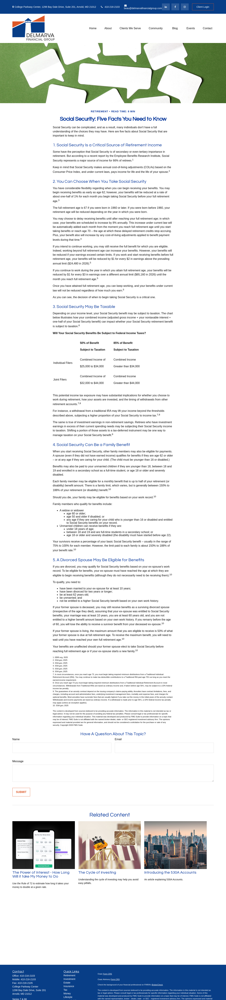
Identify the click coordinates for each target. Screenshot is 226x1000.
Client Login (203, 7)
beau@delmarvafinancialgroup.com (143, 7)
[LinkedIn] (166, 6)
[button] (93, 28)
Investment (69, 979)
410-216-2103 (110, 7)
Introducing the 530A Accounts (170, 872)
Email (118, 739)
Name (16, 739)
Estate (67, 982)
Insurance (69, 986)
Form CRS (107, 974)
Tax (65, 989)
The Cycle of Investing (97, 872)
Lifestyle (68, 997)
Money (67, 993)
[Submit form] (21, 792)
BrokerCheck (157, 985)
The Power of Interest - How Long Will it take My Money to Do (40, 874)
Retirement (69, 975)
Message (18, 761)
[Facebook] (175, 6)
